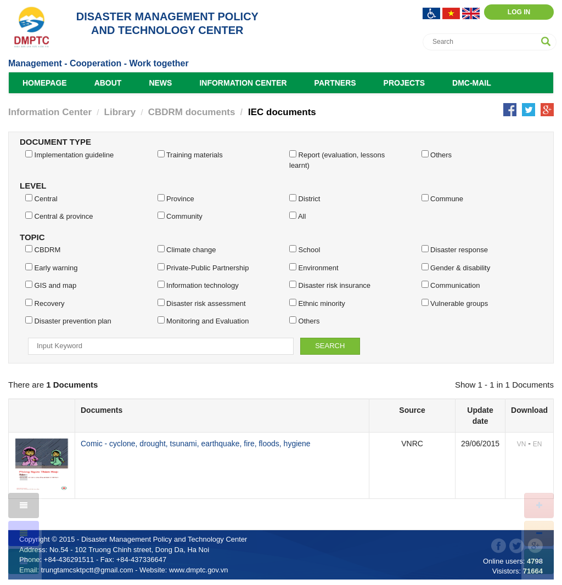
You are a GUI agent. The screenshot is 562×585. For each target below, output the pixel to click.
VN (521, 444)
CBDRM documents (191, 112)
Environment (314, 267)
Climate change (187, 249)
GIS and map (50, 285)
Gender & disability (456, 267)
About (108, 82)
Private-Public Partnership (203, 267)
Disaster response (455, 249)
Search (330, 346)
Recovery (45, 303)
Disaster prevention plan (68, 320)
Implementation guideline (69, 154)
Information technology (198, 285)
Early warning (51, 267)
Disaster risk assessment (202, 303)
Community (180, 216)
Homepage (45, 82)
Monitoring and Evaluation (203, 320)
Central (41, 198)
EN (537, 444)
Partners (335, 82)
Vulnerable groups (455, 303)
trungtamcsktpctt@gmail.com (87, 570)
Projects (404, 82)
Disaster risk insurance (329, 285)
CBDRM (42, 249)
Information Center (242, 82)
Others (437, 154)
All (297, 216)
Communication (451, 285)
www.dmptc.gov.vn (198, 570)
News (160, 82)
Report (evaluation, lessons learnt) (337, 159)
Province (176, 198)
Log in (519, 12)
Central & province (59, 216)
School (304, 249)
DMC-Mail (471, 82)
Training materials (190, 154)
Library (120, 112)
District (304, 198)
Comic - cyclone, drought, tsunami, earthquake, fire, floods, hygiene (196, 443)
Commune (443, 198)
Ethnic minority (317, 303)
